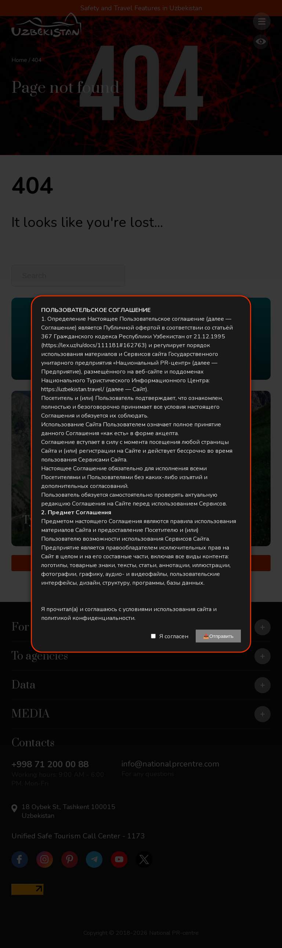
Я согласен (173, 636)
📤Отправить (218, 636)
